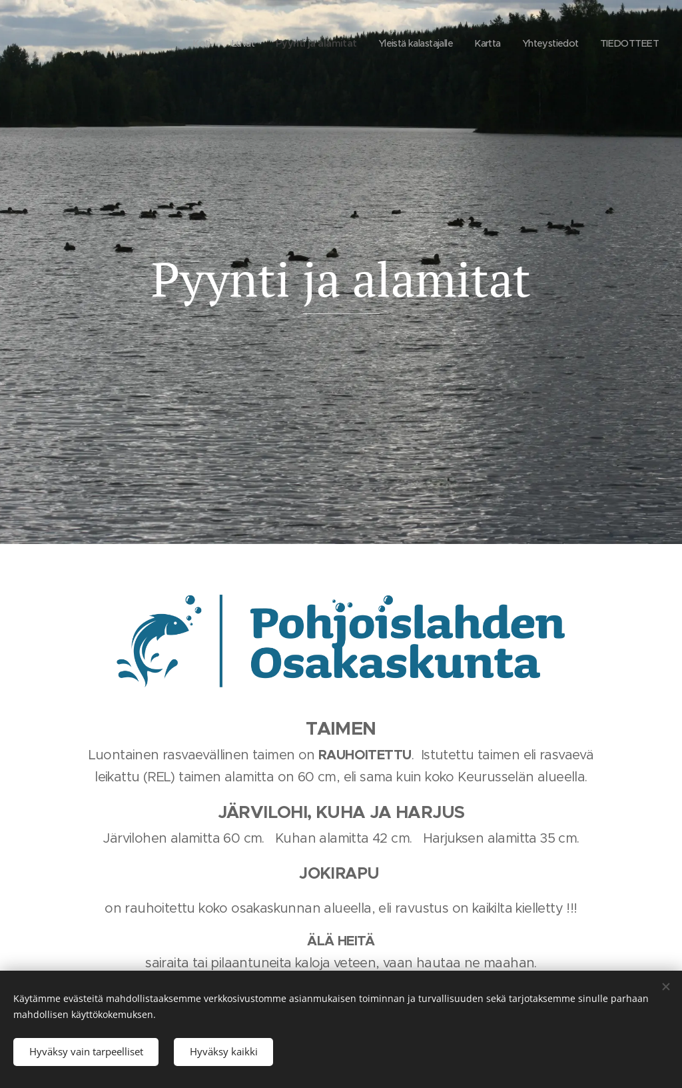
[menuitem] (177, 43)
